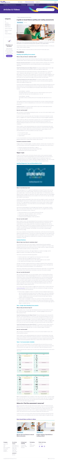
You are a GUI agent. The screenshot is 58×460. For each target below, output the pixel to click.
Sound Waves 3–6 (15, 446)
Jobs (4, 446)
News (4, 445)
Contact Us (38, 1)
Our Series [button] (20, 1)
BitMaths (13, 454)
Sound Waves (10, 4)
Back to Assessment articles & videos (24, 17)
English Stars (14, 447)
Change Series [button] (49, 4)
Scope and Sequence (21, 288)
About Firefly (6, 443)
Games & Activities (8, 28)
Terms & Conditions (7, 447)
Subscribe (9, 55)
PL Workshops (23, 4)
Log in (18, 405)
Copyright (5, 450)
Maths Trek (14, 450)
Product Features (8, 33)
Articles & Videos (31, 4)
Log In (55, 1)
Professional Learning (29, 1)
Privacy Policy (6, 448)
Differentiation (8, 26)
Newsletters (41, 443)
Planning (6, 23)
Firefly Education (5, 2)
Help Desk (37, 4)
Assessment (7, 24)
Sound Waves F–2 (15, 445)
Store (31, 443)
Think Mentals (14, 451)
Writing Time (14, 449)
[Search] (45, 9)
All (5, 21)
